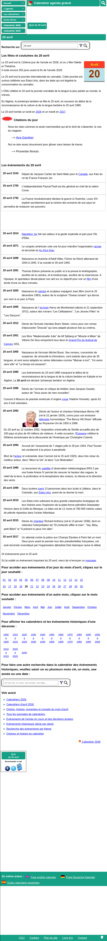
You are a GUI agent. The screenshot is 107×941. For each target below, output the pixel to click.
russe (65, 399)
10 (53, 580)
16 (4, 586)
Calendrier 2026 (89, 741)
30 (81, 586)
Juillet (58, 607)
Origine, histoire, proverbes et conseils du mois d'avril (37, 709)
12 (64, 580)
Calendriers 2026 (16, 699)
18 (15, 586)
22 (37, 586)
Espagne (81, 433)
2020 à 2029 (15, 652)
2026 (39, 111)
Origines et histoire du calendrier (25, 733)
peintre (42, 291)
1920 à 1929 (24, 638)
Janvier (7, 607)
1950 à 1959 (51, 638)
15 (81, 580)
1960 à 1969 (60, 638)
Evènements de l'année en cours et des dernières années (39, 719)
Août (66, 607)
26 (59, 586)
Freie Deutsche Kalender (80, 877)
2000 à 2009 (97, 638)
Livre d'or (67, 937)
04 (20, 580)
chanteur (38, 521)
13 (70, 580)
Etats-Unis (45, 492)
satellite (46, 468)
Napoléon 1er (29, 234)
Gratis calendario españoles (23, 882)
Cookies (34, 937)
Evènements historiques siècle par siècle (30, 724)
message (90, 560)
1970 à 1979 (70, 638)
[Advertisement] (65, 14)
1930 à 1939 (33, 638)
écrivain (44, 307)
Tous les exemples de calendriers (25, 714)
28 (70, 586)
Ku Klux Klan (46, 250)
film (89, 279)
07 (37, 580)
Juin (49, 607)
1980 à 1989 (79, 638)
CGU (22, 937)
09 (48, 580)
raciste (97, 246)
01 (4, 580)
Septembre (78, 607)
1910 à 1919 (15, 638)
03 (15, 580)
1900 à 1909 (6, 638)
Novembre (9, 613)
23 (42, 586)
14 (75, 580)
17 (9, 586)
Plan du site (51, 937)
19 (20, 586)
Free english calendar (43, 877)
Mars (27, 607)
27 (64, 586)
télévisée (44, 419)
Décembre (23, 613)
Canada (83, 174)
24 (48, 586)
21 (31, 586)
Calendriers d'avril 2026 (20, 704)
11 (59, 580)
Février (18, 607)
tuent (41, 488)
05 (26, 580)
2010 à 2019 (6, 652)
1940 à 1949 (42, 638)
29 (75, 586)
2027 (63, 111)
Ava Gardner (25, 137)
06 (31, 580)
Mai (43, 607)
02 (9, 580)
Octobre (92, 607)
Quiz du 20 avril (37, 25)
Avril (35, 607)
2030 (24, 652)
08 (42, 580)
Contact (82, 937)
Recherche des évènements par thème (28, 728)
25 (53, 586)
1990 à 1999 (88, 638)
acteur (18, 456)
